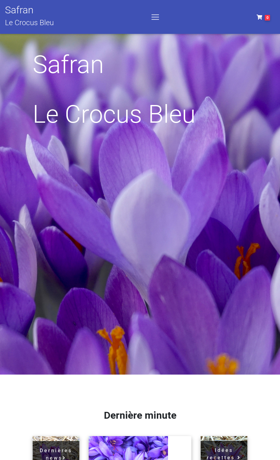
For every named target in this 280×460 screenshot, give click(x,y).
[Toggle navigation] (155, 18)
